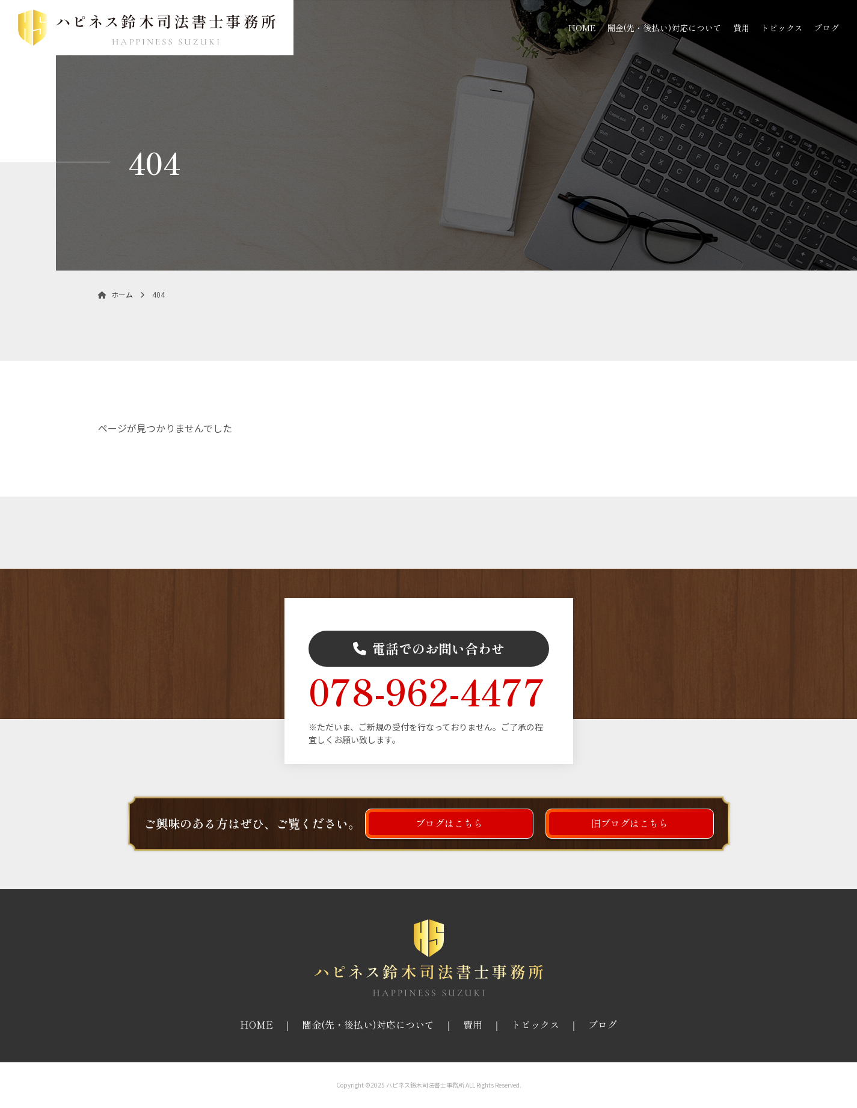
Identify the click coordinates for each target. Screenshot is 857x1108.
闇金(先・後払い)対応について (664, 28)
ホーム (115, 294)
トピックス (782, 28)
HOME (582, 28)
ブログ (826, 28)
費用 (741, 28)
